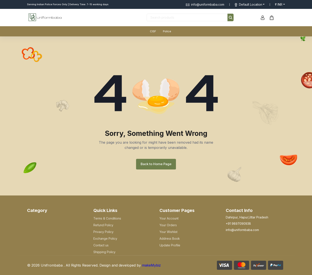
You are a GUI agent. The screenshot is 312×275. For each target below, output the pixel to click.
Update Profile (169, 245)
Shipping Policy (104, 252)
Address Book (169, 238)
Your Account (169, 218)
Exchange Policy (105, 238)
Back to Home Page (156, 164)
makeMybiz (151, 265)
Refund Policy (103, 225)
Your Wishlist (168, 232)
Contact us (101, 245)
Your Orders (168, 225)
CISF (153, 31)
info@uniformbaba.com (205, 4)
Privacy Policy (103, 232)
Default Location (250, 4)
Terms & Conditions (107, 218)
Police (167, 31)
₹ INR (278, 4)
